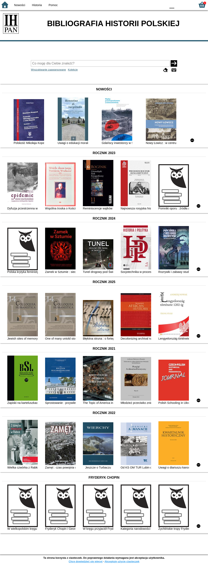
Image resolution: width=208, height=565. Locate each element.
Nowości (19, 5)
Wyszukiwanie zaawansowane (48, 69)
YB (154, 4)
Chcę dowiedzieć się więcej (85, 561)
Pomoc (53, 5)
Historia (37, 5)
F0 (172, 4)
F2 (188, 4)
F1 (179, 4)
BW (146, 4)
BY (162, 4)
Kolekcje (73, 69)
